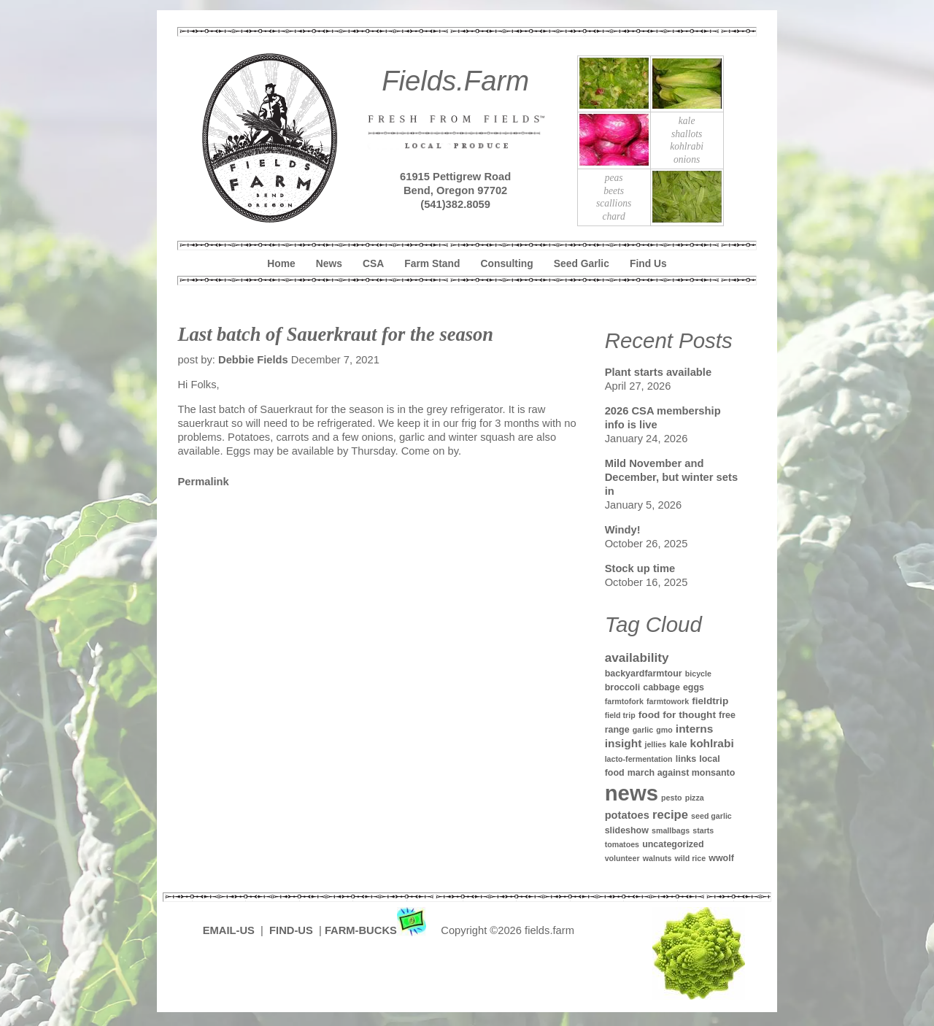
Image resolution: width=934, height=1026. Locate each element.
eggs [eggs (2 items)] (693, 687)
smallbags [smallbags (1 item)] (671, 830)
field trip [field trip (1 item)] (620, 715)
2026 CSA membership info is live (663, 418)
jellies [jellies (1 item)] (655, 744)
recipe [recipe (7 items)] (670, 815)
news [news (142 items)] (631, 793)
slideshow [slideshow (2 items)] (627, 830)
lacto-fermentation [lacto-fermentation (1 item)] (639, 759)
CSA (373, 263)
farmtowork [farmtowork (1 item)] (668, 701)
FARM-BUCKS (377, 930)
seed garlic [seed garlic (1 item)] (711, 815)
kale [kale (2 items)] (678, 744)
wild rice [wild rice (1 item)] (690, 858)
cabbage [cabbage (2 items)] (661, 687)
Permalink (202, 481)
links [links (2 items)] (686, 759)
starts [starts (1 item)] (703, 830)
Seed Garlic (581, 263)
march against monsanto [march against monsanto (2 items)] (682, 773)
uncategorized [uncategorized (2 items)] (673, 844)
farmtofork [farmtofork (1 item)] (624, 701)
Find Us (648, 263)
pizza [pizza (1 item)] (694, 797)
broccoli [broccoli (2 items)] (623, 687)
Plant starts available (658, 372)
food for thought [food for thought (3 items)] (677, 714)
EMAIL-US (229, 930)
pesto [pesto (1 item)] (671, 797)
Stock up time (640, 568)
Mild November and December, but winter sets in (671, 477)
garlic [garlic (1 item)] (643, 729)
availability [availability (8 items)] (637, 657)
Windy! (623, 530)
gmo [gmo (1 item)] (664, 729)
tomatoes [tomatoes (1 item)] (622, 844)
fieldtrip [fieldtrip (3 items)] (710, 700)
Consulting (507, 263)
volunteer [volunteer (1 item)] (622, 858)
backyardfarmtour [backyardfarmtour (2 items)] (643, 673)
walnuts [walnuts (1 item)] (657, 858)
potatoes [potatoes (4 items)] (627, 815)
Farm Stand (432, 263)
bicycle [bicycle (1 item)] (698, 673)
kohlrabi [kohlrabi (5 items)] (712, 743)
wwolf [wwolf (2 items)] (721, 858)
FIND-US (292, 930)
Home (281, 263)
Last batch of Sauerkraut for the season (335, 334)
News (329, 263)
